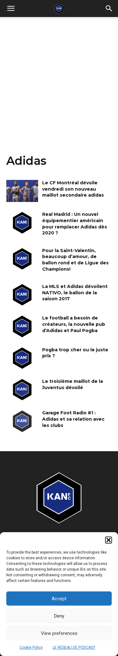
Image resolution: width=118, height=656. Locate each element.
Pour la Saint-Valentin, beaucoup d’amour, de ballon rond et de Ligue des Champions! (75, 260)
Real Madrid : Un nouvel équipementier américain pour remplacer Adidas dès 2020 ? (74, 223)
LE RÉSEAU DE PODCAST (74, 647)
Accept (59, 598)
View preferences (59, 633)
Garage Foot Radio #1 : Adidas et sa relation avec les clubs (73, 419)
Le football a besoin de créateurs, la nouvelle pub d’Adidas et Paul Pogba (73, 324)
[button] (108, 540)
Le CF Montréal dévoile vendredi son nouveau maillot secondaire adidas (73, 189)
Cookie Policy (31, 647)
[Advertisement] (59, 79)
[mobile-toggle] (11, 8)
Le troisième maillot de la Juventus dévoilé (72, 384)
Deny (59, 616)
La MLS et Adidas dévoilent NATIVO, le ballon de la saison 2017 (75, 293)
